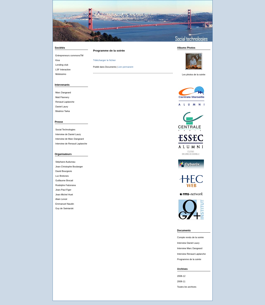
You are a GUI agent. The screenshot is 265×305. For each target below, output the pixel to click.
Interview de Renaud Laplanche (71, 143)
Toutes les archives (186, 287)
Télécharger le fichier (104, 60)
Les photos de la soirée (193, 74)
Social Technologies (65, 129)
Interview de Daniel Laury (68, 134)
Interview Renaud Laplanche (191, 254)
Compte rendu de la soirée (190, 237)
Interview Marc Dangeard (189, 248)
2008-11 (181, 281)
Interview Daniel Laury (188, 243)
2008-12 (181, 276)
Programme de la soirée (189, 259)
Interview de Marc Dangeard (69, 139)
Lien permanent (125, 67)
